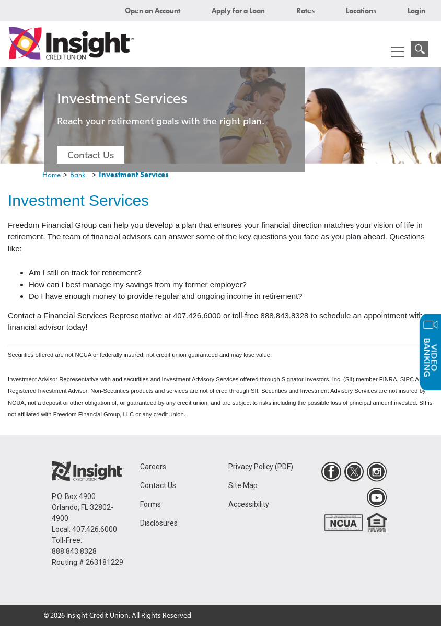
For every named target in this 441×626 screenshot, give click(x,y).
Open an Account (152, 10)
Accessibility (248, 504)
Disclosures (159, 523)
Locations (361, 10)
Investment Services (134, 174)
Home (51, 174)
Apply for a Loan (238, 10)
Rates (305, 10)
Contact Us (90, 154)
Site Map (243, 485)
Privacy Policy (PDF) (260, 466)
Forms (150, 504)
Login (416, 10)
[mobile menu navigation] (397, 51)
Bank (77, 174)
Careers (153, 466)
